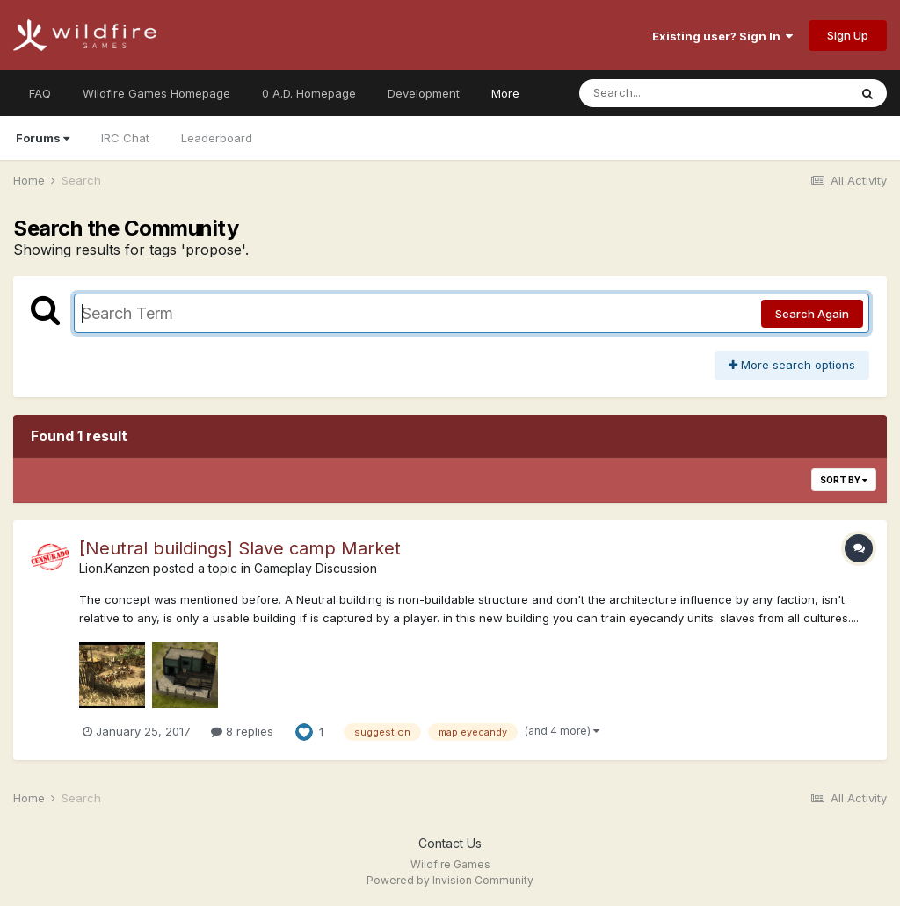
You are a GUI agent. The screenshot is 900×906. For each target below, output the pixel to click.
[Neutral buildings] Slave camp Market (240, 548)
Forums (42, 138)
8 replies (242, 731)
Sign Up (847, 35)
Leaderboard (216, 138)
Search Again (812, 314)
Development (424, 93)
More (505, 93)
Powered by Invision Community (450, 880)
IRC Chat (125, 138)
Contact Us (450, 843)
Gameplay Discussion (315, 568)
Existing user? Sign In (722, 36)
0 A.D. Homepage (309, 93)
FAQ (40, 93)
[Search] (665, 93)
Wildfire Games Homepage (156, 93)
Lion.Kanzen (114, 568)
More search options (792, 365)
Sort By (843, 480)
